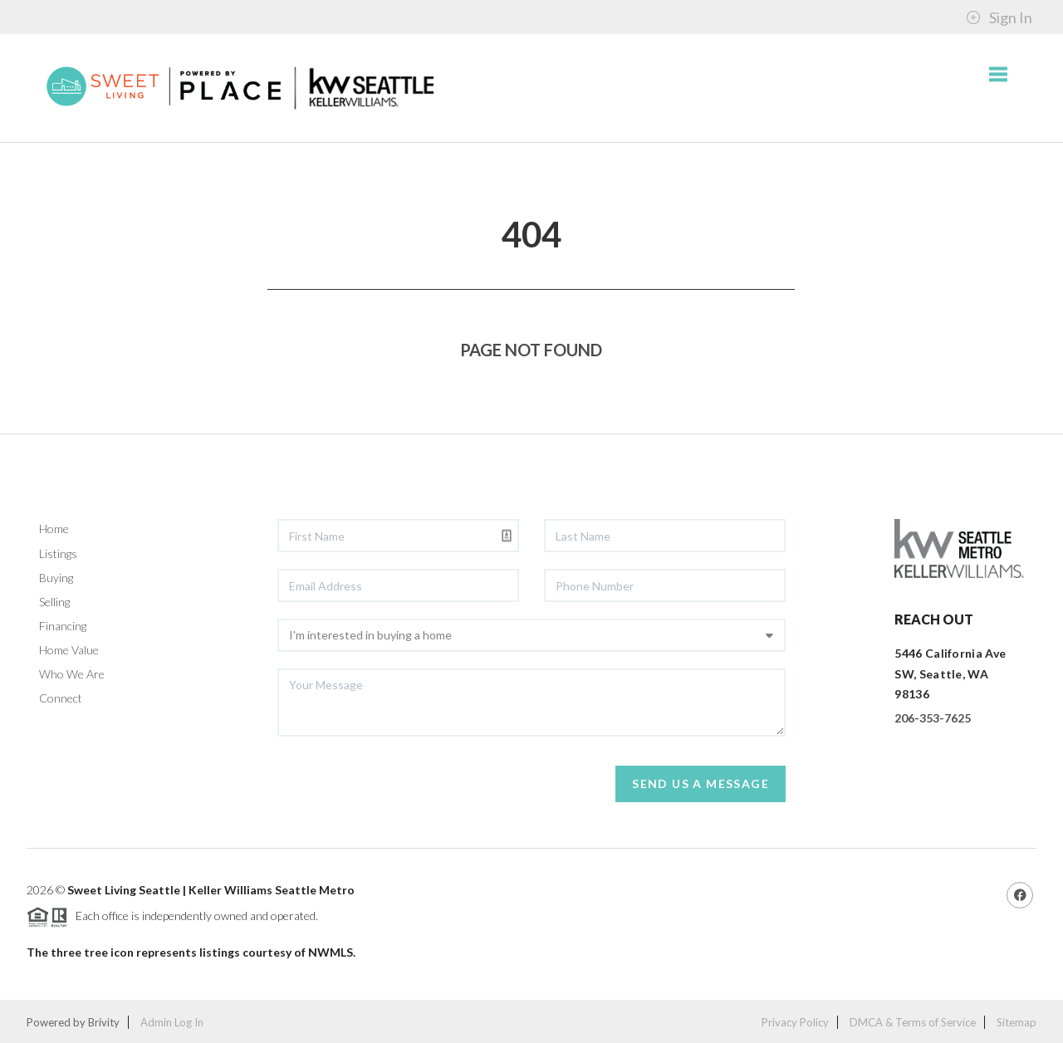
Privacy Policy (795, 1022)
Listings (58, 553)
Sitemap (1016, 1022)
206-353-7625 (932, 718)
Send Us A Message (700, 783)
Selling (54, 602)
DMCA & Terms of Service (913, 1022)
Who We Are (72, 674)
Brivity (104, 1022)
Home (54, 529)
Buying (56, 577)
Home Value (69, 650)
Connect (60, 698)
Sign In (999, 17)
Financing (62, 626)
